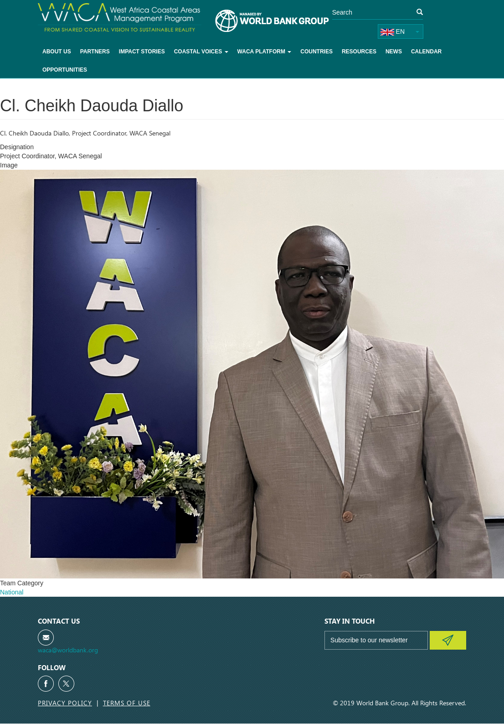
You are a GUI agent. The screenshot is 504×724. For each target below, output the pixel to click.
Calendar (426, 51)
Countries (316, 51)
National (11, 592)
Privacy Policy (65, 702)
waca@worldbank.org (68, 650)
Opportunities (64, 70)
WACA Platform (264, 51)
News (394, 51)
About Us (56, 51)
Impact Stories (142, 51)
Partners (95, 51)
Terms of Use (126, 702)
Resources (359, 51)
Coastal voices (201, 51)
